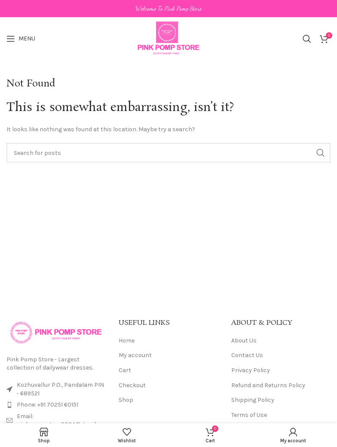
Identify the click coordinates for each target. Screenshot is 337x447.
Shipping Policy (252, 400)
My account (135, 355)
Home (127, 340)
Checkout (132, 385)
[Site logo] (168, 38)
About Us (244, 340)
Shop (126, 400)
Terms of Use (249, 415)
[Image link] (56, 332)
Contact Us (247, 355)
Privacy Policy (250, 370)
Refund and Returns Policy (268, 385)
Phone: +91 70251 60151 (47, 404)
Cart (125, 370)
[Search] (307, 38)
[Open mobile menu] (21, 38)
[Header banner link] (168, 8)
